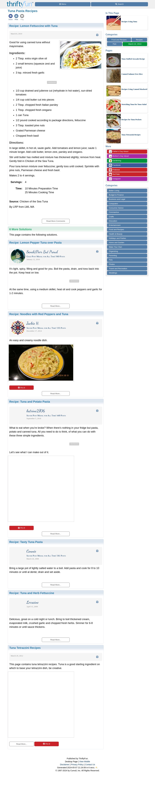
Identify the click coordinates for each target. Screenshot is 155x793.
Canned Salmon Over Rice (132, 74)
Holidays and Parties (117, 238)
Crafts (111, 217)
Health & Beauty (115, 234)
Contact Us (90, 764)
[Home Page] (20, 1)
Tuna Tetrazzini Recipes (131, 135)
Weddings (113, 273)
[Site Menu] (63, 4)
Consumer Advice (116, 208)
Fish (114, 44)
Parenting (113, 255)
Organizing (113, 251)
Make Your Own (115, 247)
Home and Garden (116, 242)
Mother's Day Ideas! (119, 156)
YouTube (114, 174)
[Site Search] (119, 4)
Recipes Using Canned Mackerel (134, 89)
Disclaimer (64, 764)
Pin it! (21, 388)
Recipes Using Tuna (129, 21)
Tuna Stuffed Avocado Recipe (133, 59)
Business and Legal (117, 199)
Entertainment (114, 225)
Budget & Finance (116, 195)
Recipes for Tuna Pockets (131, 119)
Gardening (115, 160)
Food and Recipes (119, 40)
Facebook (115, 165)
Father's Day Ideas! (118, 151)
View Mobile (84, 761)
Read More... (21, 744)
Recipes (139, 40)
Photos (112, 264)
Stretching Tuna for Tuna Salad (133, 104)
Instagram (115, 178)
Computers (113, 204)
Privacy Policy (77, 764)
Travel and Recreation (118, 268)
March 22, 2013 (134, 44)
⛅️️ (96, 767)
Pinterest (114, 169)
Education (113, 221)
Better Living (114, 191)
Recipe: (33, 25)
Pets (111, 260)
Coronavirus (114, 212)
